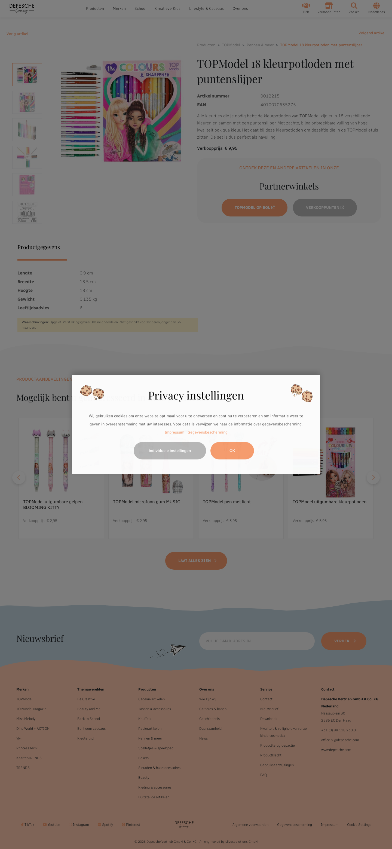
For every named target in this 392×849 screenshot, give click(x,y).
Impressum (174, 432)
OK (232, 451)
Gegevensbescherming (208, 432)
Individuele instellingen (170, 451)
